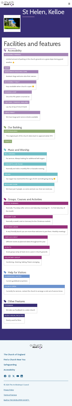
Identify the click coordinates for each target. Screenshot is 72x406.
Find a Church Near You (14, 359)
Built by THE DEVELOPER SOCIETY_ (17, 400)
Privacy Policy (9, 390)
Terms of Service (10, 395)
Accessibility (9, 369)
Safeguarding (10, 364)
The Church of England (14, 354)
